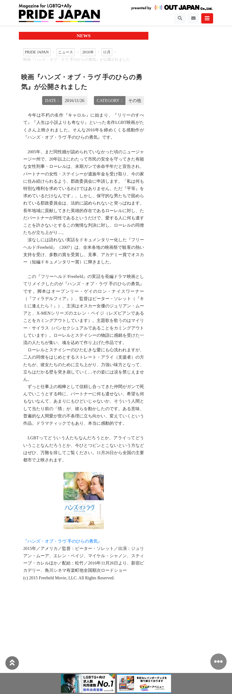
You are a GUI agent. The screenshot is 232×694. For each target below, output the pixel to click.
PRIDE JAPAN (37, 52)
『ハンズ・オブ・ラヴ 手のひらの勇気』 (62, 541)
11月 (107, 52)
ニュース (65, 52)
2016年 (88, 52)
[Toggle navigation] (180, 18)
